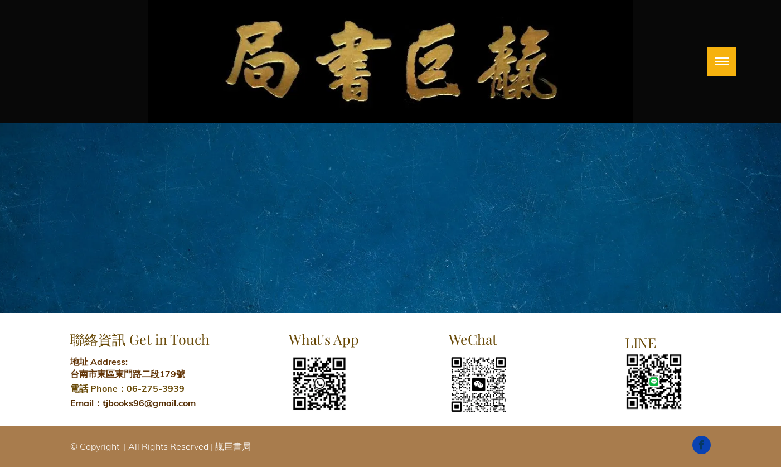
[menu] (721, 61)
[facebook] (701, 446)
